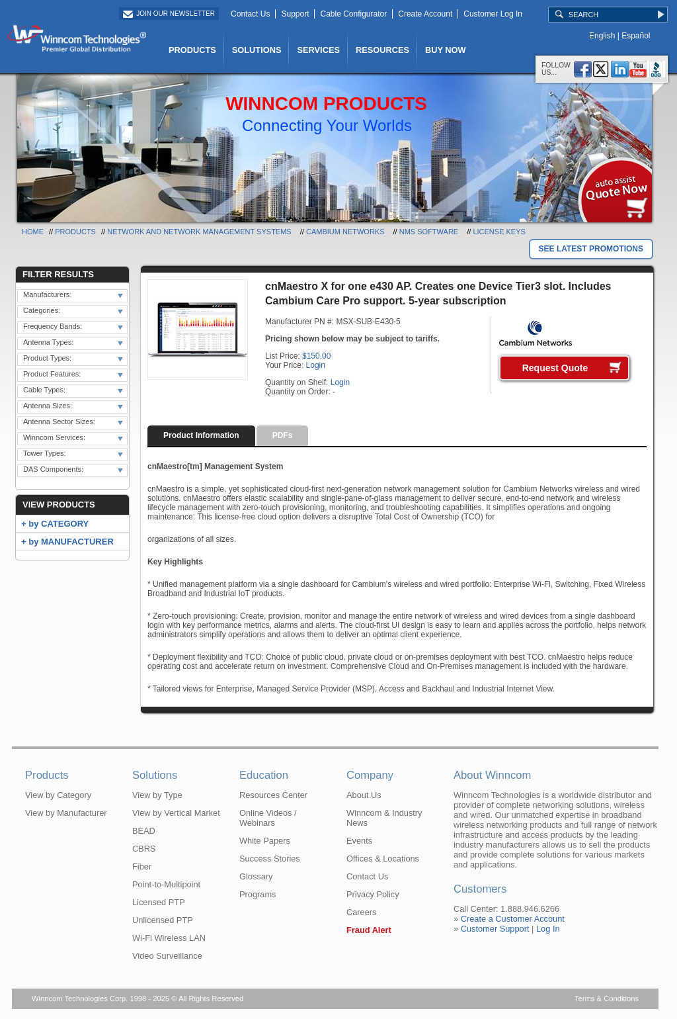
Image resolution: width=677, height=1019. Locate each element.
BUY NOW (445, 50)
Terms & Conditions (607, 998)
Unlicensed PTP (162, 920)
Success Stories (269, 859)
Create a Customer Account (513, 919)
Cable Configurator (353, 14)
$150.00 (316, 356)
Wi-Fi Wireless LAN (169, 938)
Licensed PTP (158, 902)
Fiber (141, 866)
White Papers (264, 841)
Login (315, 365)
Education (263, 775)
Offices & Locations (382, 859)
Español (635, 35)
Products (75, 232)
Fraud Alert (368, 930)
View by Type (157, 795)
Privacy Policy (372, 894)
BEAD (143, 831)
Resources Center (273, 795)
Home (33, 232)
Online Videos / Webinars (268, 818)
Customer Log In (492, 14)
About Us (363, 795)
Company (369, 775)
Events (359, 841)
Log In (548, 929)
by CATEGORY (58, 524)
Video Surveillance (167, 956)
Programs (257, 894)
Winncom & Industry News (384, 818)
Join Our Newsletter (175, 13)
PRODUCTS (192, 50)
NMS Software (428, 232)
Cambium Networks (345, 232)
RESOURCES (382, 50)
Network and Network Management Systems (199, 232)
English (602, 35)
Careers (361, 912)
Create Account (425, 14)
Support (295, 14)
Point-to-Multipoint (166, 884)
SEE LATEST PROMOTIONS (591, 248)
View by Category (58, 795)
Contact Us (250, 14)
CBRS (144, 849)
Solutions (154, 775)
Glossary (256, 876)
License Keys (499, 232)
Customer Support (495, 929)
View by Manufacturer (66, 813)
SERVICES (318, 50)
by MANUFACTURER (71, 542)
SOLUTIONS (257, 50)
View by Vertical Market (176, 813)
